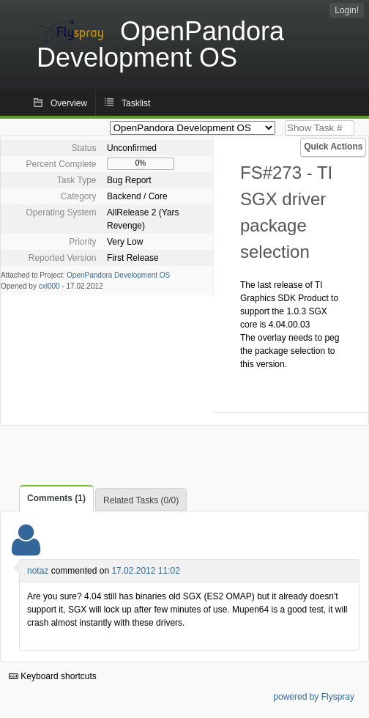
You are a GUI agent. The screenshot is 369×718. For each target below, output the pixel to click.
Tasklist (136, 103)
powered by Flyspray (313, 697)
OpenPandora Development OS (118, 275)
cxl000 (49, 286)
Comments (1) (56, 498)
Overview (69, 103)
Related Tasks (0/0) (141, 500)
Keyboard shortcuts (53, 676)
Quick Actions (333, 146)
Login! (347, 10)
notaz (37, 571)
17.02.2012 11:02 (145, 571)
